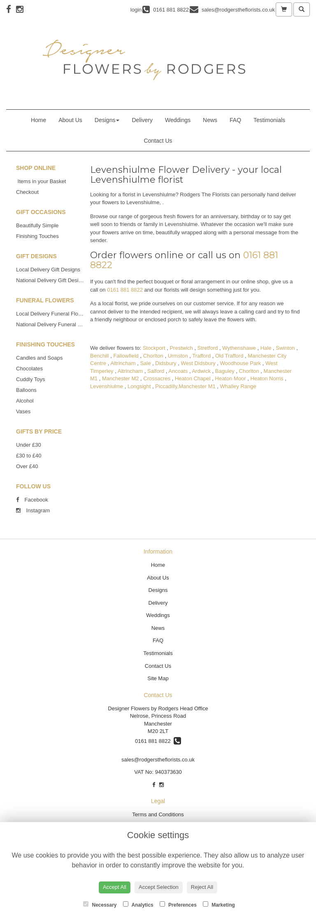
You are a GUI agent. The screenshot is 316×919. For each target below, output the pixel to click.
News (210, 120)
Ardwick (201, 371)
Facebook (32, 500)
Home (38, 120)
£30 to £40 (28, 455)
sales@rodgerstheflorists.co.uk (158, 759)
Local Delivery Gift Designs (48, 269)
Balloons (26, 390)
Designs (107, 120)
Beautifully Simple (37, 225)
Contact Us (158, 140)
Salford (155, 371)
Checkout (27, 192)
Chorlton (153, 356)
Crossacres (156, 378)
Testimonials (269, 120)
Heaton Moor (230, 378)
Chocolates (29, 368)
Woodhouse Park (240, 363)
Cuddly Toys (30, 379)
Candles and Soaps (39, 358)
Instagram (33, 510)
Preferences (178, 904)
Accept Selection (159, 887)
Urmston (178, 356)
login (136, 10)
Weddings (178, 120)
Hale (266, 348)
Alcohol (25, 401)
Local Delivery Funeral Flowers (52, 314)
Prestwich (181, 348)
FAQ (235, 120)
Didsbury (165, 363)
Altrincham (122, 363)
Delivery (142, 120)
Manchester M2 (120, 378)
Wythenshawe (239, 348)
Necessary (99, 904)
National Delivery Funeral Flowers (56, 324)
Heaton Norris (267, 378)
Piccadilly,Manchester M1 (185, 386)
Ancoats (178, 371)
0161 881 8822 (125, 290)
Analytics (138, 904)
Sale (145, 363)
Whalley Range (238, 386)
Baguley (225, 371)
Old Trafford (229, 356)
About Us (70, 120)
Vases (23, 411)
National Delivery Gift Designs (51, 280)
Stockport (154, 348)
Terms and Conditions (158, 814)
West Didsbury (198, 363)
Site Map (157, 678)
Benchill (99, 356)
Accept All (114, 887)
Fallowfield (125, 356)
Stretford (208, 348)
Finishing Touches (37, 236)
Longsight (139, 386)
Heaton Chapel (193, 378)
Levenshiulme (106, 386)
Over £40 (27, 466)
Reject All (202, 887)
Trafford (201, 356)
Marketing (219, 904)
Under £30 (28, 445)
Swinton (285, 348)
